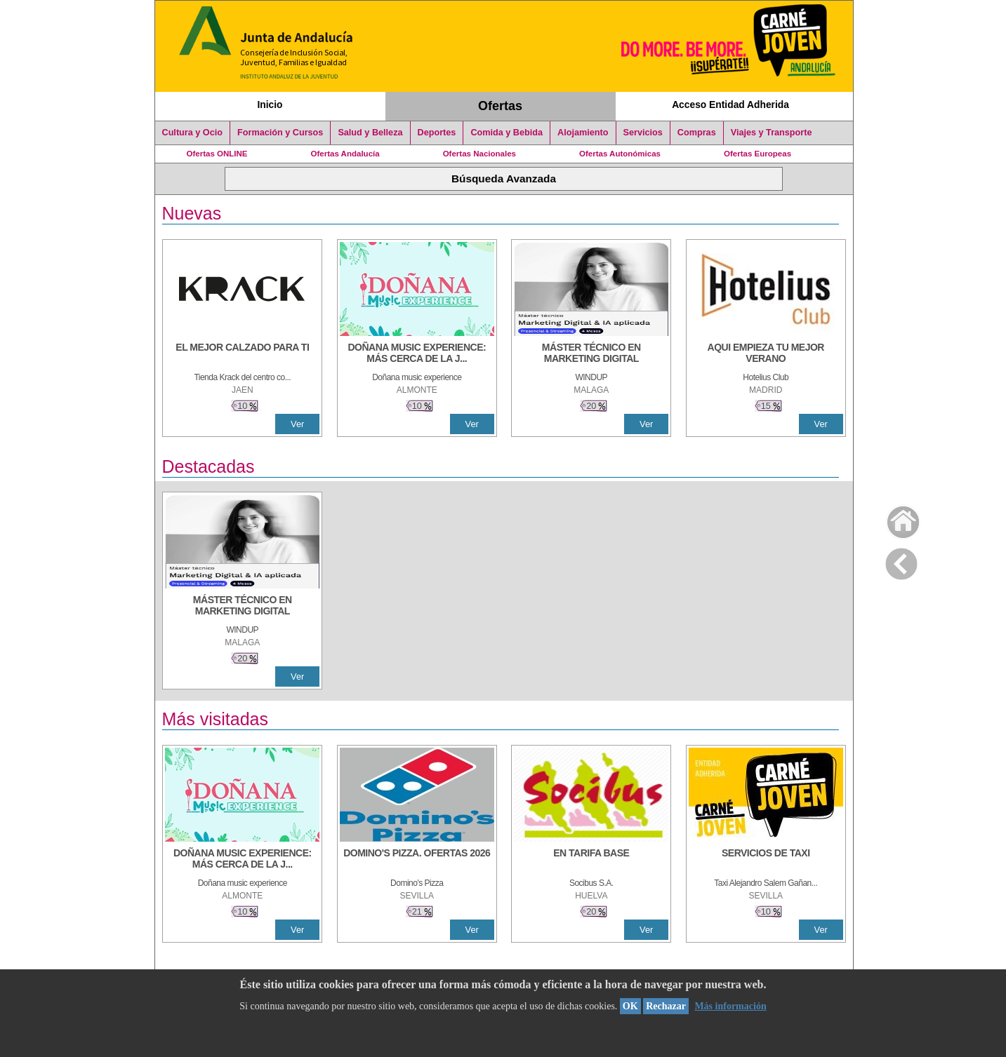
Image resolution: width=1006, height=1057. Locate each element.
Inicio (269, 104)
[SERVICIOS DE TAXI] (766, 859)
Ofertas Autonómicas (620, 153)
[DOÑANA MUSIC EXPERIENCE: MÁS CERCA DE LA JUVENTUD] (417, 354)
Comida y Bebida (506, 132)
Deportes (437, 132)
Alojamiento (582, 132)
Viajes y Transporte (771, 132)
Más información (730, 1006)
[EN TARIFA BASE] (591, 859)
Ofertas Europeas (757, 153)
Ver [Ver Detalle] (297, 424)
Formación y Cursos (280, 132)
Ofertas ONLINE (217, 153)
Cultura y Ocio (192, 132)
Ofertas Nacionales (479, 153)
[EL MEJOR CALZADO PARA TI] (242, 354)
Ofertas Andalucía (345, 153)
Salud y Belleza (370, 132)
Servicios (643, 132)
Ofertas (500, 106)
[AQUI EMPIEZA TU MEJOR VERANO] (766, 354)
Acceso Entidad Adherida (730, 104)
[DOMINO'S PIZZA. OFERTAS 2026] (417, 859)
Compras (696, 132)
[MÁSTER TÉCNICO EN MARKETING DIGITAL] (591, 354)
